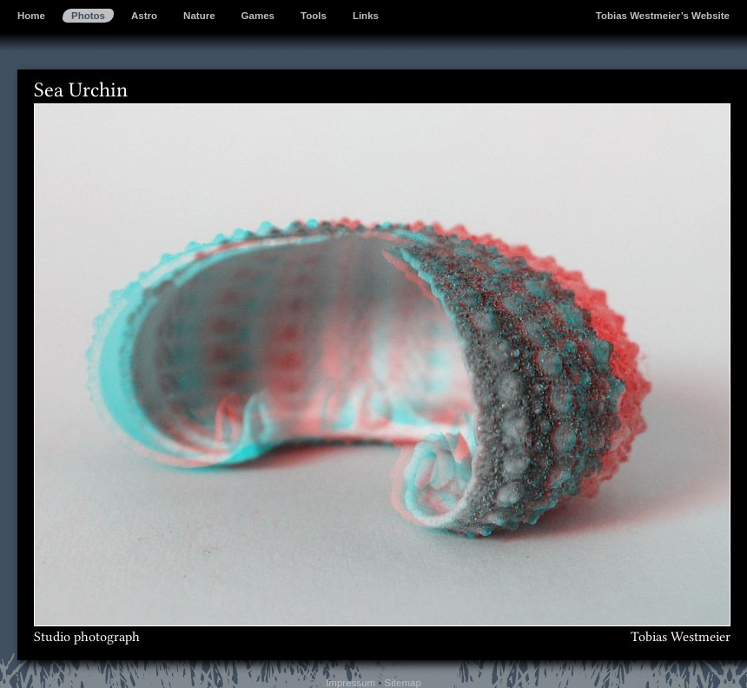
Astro (144, 15)
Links (366, 15)
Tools (314, 15)
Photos (88, 15)
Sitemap (403, 683)
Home (31, 15)
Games (257, 15)
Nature (199, 15)
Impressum (350, 683)
